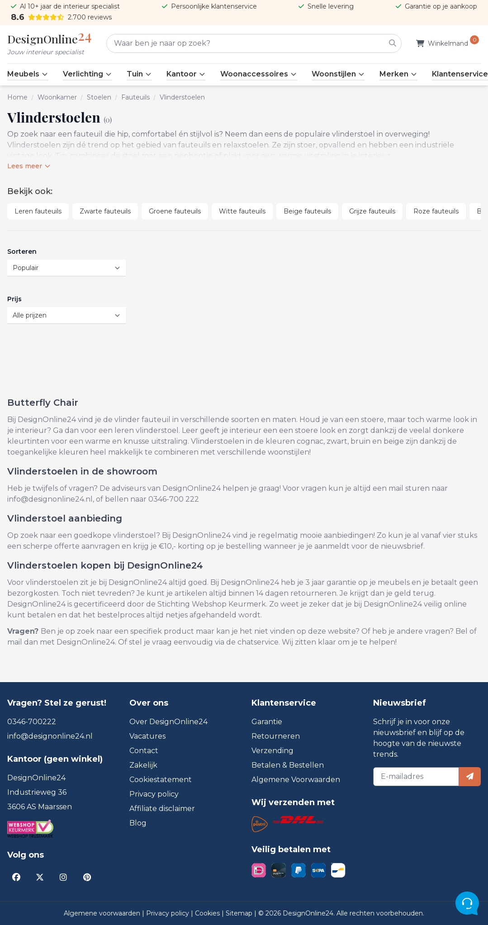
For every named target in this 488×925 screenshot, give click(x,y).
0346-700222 (31, 721)
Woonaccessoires (258, 74)
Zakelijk (143, 765)
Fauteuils (135, 97)
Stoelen (99, 97)
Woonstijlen (338, 74)
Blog (138, 823)
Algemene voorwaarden (103, 913)
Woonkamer (57, 97)
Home (17, 97)
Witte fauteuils (242, 211)
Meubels (27, 74)
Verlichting (87, 74)
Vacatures (147, 736)
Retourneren (275, 736)
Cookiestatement (160, 779)
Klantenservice (460, 74)
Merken (398, 74)
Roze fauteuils (436, 211)
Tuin (139, 74)
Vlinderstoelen (182, 97)
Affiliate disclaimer (162, 808)
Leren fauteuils (38, 211)
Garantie (266, 721)
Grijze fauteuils (372, 211)
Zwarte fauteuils (105, 211)
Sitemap (240, 913)
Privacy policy (154, 794)
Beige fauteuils (307, 211)
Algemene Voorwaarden (295, 779)
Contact (143, 750)
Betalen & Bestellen (287, 765)
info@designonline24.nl (50, 736)
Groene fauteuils (175, 211)
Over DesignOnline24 (168, 721)
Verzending (272, 750)
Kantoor (186, 74)
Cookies (208, 913)
